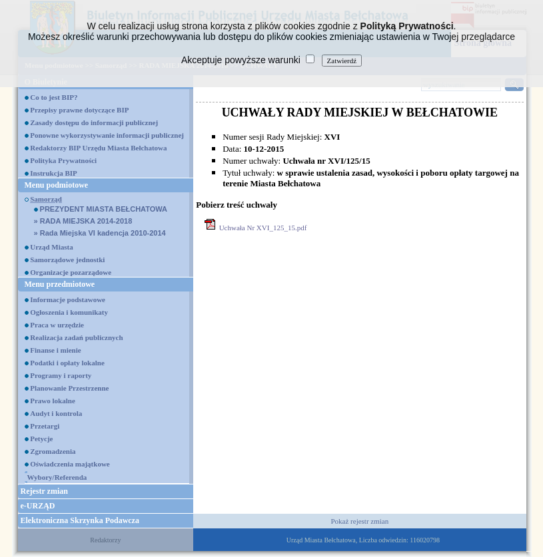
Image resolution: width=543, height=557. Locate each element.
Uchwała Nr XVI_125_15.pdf (263, 228)
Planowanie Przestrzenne (69, 388)
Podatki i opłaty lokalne (67, 363)
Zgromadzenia (52, 451)
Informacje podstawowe (67, 299)
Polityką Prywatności (407, 26)
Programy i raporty (60, 375)
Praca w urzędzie (57, 325)
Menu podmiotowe (57, 185)
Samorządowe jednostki (67, 260)
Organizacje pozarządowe (70, 272)
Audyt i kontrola (56, 413)
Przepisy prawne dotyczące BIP (79, 110)
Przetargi (44, 426)
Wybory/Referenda (57, 477)
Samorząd (46, 199)
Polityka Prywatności (63, 160)
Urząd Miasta (51, 247)
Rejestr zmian (44, 491)
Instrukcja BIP (53, 173)
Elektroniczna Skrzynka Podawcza (80, 520)
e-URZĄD (38, 505)
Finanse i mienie (55, 350)
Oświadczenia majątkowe (69, 464)
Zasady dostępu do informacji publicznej (94, 122)
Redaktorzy (105, 540)
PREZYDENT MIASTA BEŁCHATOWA (101, 209)
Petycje (41, 439)
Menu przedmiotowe (60, 284)
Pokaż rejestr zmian (359, 521)
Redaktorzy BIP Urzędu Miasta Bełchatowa (98, 148)
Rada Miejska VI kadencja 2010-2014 (100, 233)
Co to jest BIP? (53, 97)
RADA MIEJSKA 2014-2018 (83, 221)
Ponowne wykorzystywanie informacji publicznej (107, 135)
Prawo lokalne (52, 401)
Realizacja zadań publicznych (76, 337)
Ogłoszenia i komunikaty (69, 312)
